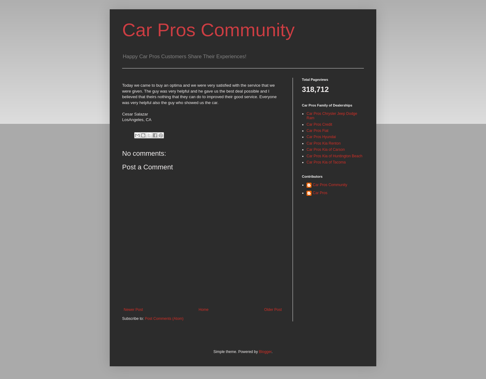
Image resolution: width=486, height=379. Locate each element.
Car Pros (320, 193)
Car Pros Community (208, 30)
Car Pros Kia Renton (324, 143)
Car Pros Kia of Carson (326, 149)
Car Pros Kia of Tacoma (326, 162)
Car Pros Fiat (318, 131)
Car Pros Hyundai (321, 137)
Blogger (265, 352)
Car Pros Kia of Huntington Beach (334, 156)
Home (204, 309)
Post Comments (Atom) (164, 318)
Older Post (273, 309)
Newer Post (133, 309)
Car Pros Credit (319, 124)
